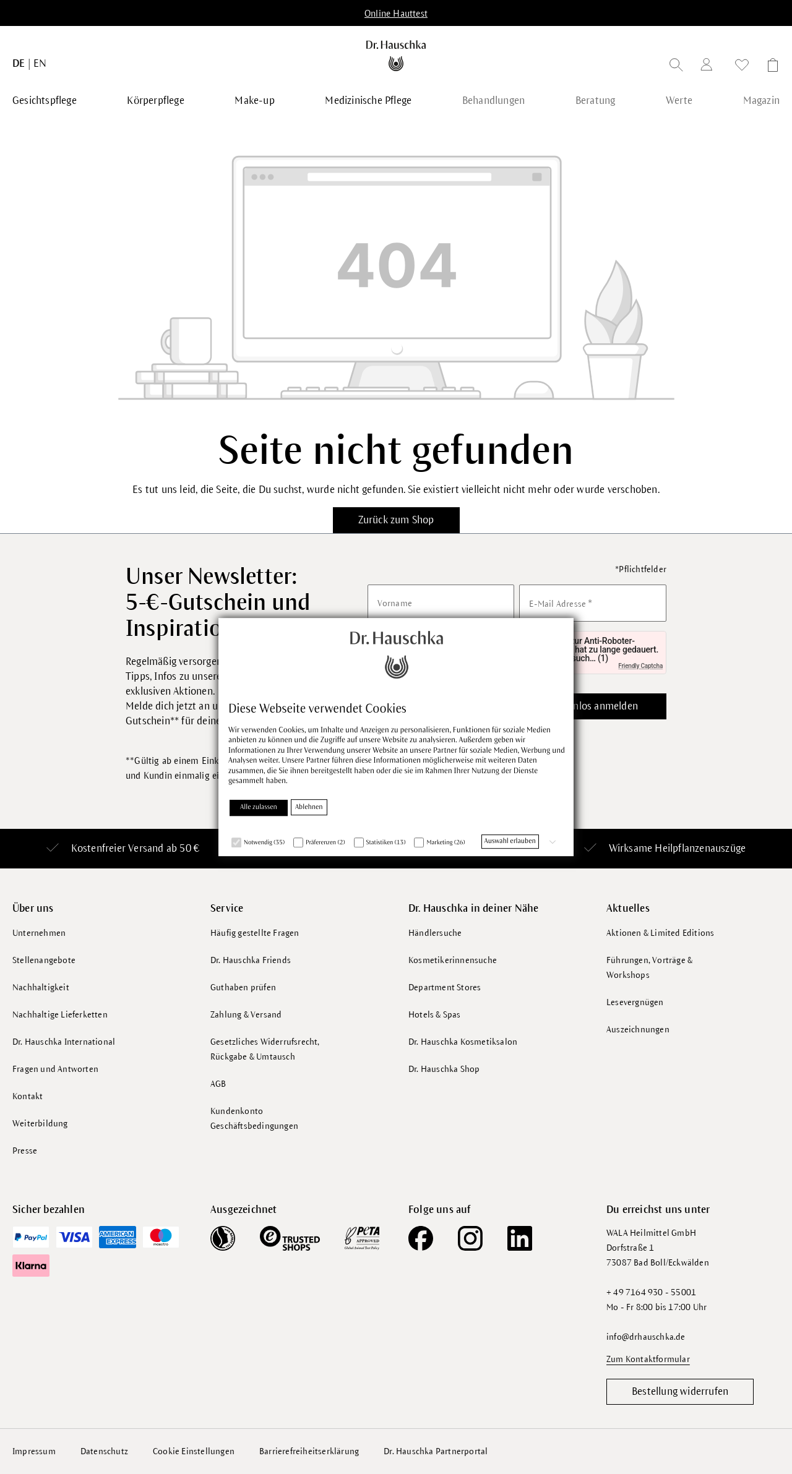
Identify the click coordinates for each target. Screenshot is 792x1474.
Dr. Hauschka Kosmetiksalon (462, 1042)
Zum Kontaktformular (648, 1359)
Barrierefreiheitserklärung (309, 1450)
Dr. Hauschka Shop (444, 1069)
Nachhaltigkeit (40, 987)
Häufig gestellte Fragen (254, 933)
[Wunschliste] (742, 67)
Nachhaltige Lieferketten (60, 1014)
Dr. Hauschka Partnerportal (436, 1450)
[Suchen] (676, 67)
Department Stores (444, 987)
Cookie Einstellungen (194, 1450)
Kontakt (27, 1096)
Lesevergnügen (635, 1002)
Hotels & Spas (434, 1014)
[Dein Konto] (709, 66)
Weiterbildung (40, 1123)
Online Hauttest (396, 14)
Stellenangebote (43, 960)
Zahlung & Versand (246, 1014)
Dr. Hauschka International (63, 1042)
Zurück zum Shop (396, 520)
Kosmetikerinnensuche (452, 960)
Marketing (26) (445, 843)
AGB (218, 1084)
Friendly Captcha (640, 665)
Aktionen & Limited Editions (660, 933)
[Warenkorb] (769, 67)
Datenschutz (104, 1450)
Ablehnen (309, 808)
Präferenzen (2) (325, 843)
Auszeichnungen (637, 1029)
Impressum (34, 1450)
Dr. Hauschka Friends (250, 960)
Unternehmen (39, 933)
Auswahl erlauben (510, 842)
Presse (24, 1150)
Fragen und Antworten (55, 1069)
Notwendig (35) (264, 843)
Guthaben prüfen (243, 987)
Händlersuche (435, 933)
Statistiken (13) (386, 843)
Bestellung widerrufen (680, 1391)
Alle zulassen (258, 808)
